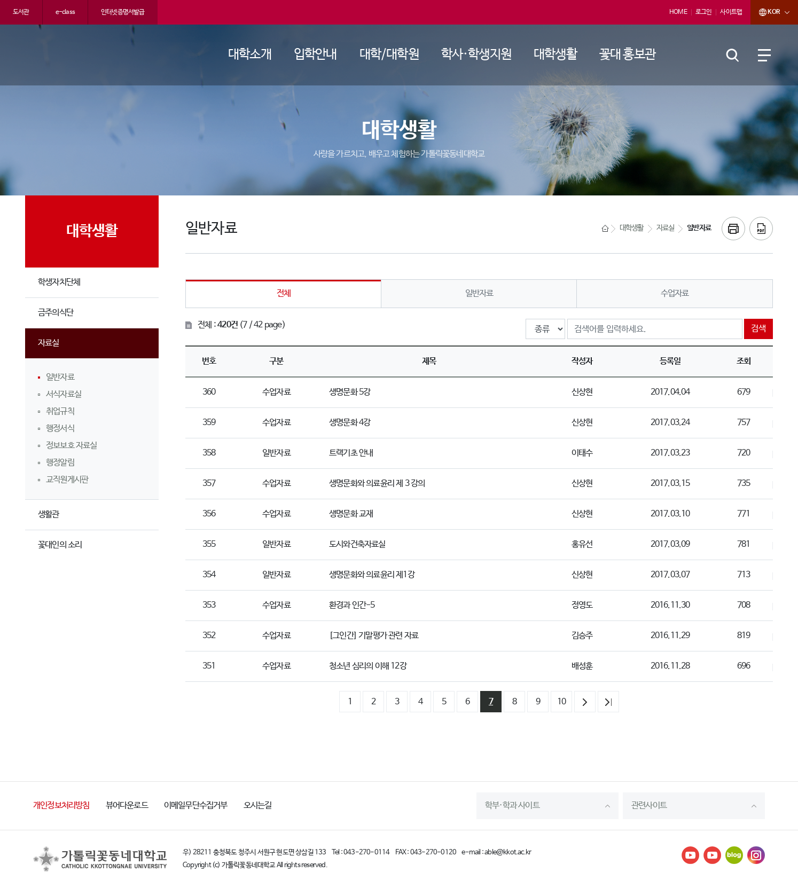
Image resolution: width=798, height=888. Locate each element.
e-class (65, 12)
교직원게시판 (67, 480)
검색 (758, 329)
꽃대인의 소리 (60, 545)
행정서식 (60, 428)
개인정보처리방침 (61, 805)
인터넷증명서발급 (123, 12)
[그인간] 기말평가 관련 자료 (373, 636)
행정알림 (60, 463)
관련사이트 (649, 805)
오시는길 (258, 805)
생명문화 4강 (349, 423)
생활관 (48, 514)
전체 (284, 293)
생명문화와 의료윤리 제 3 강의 (377, 483)
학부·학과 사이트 (512, 805)
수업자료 (675, 293)
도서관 (21, 12)
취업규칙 (60, 411)
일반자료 (60, 377)
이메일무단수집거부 (196, 805)
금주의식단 (55, 313)
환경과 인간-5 (352, 605)
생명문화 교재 (351, 514)
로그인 (703, 12)
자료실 (48, 343)
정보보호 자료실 (71, 446)
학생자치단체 (59, 282)
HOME (678, 12)
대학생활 (632, 228)
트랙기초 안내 (351, 453)
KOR (764, 12)
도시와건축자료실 (357, 544)
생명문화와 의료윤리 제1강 (371, 575)
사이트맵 (731, 12)
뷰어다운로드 (127, 805)
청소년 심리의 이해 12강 (367, 666)
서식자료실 (63, 394)
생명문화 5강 (349, 392)
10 (561, 702)
